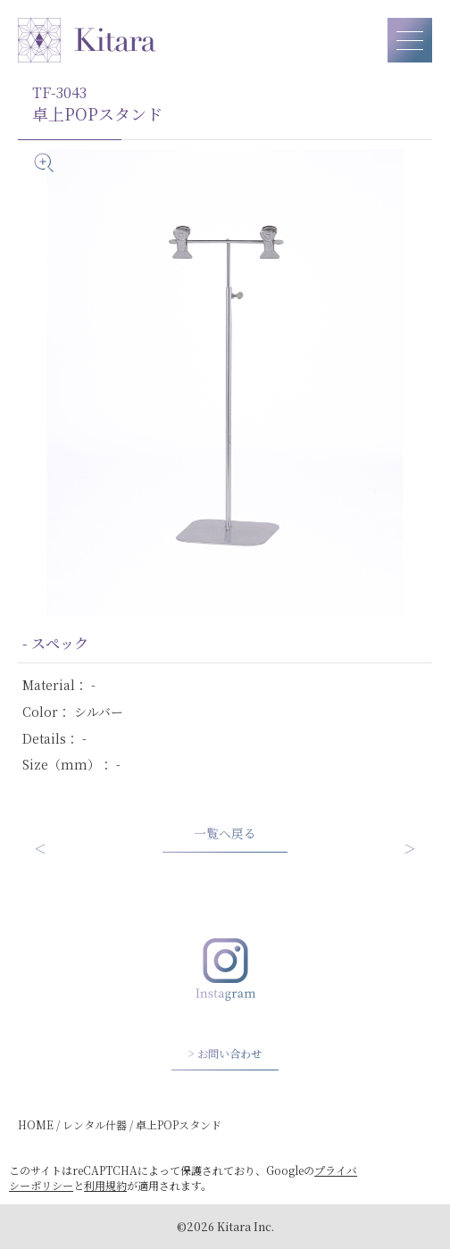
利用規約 (105, 1185)
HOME (36, 1124)
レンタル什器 (94, 1124)
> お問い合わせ (225, 1053)
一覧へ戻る (225, 833)
